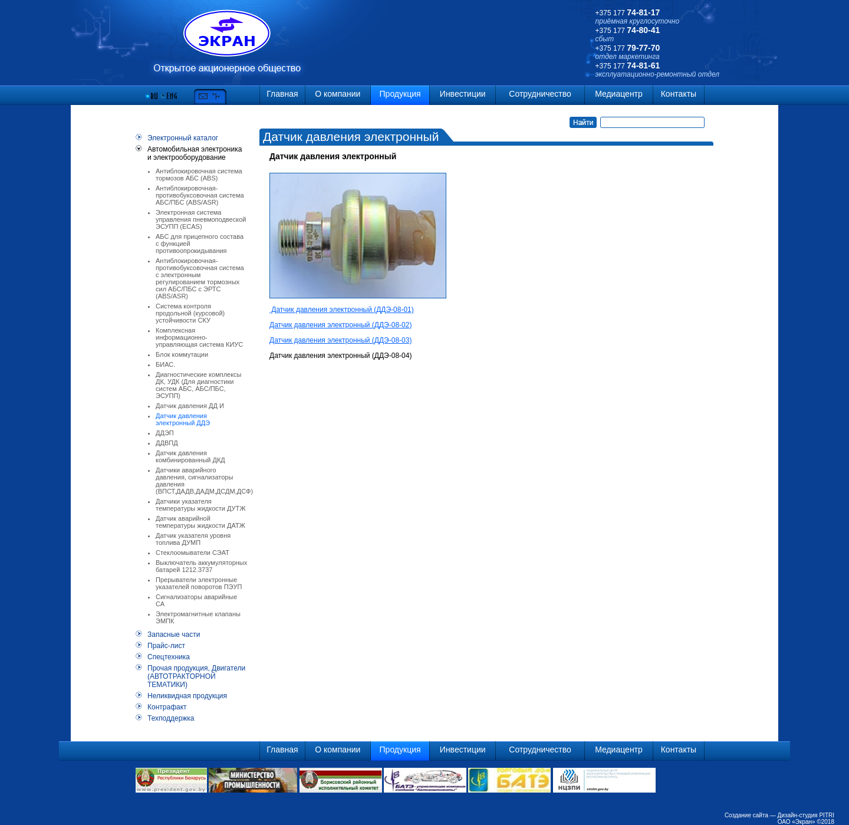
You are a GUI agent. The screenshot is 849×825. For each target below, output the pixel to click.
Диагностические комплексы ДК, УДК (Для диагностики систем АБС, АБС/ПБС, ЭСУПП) (199, 385)
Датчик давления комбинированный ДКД (190, 456)
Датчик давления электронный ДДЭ (183, 419)
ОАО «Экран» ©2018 (806, 822)
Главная (282, 93)
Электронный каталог (182, 138)
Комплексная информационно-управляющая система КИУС (199, 337)
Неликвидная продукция (187, 696)
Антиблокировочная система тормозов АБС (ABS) (199, 174)
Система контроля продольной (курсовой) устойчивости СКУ (190, 313)
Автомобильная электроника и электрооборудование (194, 153)
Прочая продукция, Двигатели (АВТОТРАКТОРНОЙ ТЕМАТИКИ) (196, 676)
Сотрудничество (540, 93)
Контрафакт (167, 707)
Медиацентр (619, 93)
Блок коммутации (182, 354)
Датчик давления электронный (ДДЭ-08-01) (341, 309)
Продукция (400, 93)
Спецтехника (168, 657)
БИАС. (165, 364)
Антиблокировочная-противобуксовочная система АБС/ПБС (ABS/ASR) (200, 195)
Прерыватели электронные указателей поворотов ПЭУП (199, 583)
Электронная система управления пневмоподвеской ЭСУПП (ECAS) (201, 219)
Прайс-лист (166, 646)
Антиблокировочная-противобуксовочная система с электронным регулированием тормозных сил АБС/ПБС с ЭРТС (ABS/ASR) (200, 278)
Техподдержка (171, 718)
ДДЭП (165, 432)
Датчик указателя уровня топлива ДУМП (193, 539)
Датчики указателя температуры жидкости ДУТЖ (201, 505)
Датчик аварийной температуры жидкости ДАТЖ (200, 522)
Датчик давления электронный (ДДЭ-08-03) (340, 340)
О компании (337, 93)
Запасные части (173, 634)
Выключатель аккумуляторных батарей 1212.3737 (201, 566)
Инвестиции (463, 93)
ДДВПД (167, 442)
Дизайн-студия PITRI (806, 815)
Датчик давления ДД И (190, 405)
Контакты (678, 93)
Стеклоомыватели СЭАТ (192, 552)
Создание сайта (746, 815)
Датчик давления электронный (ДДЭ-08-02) (340, 325)
